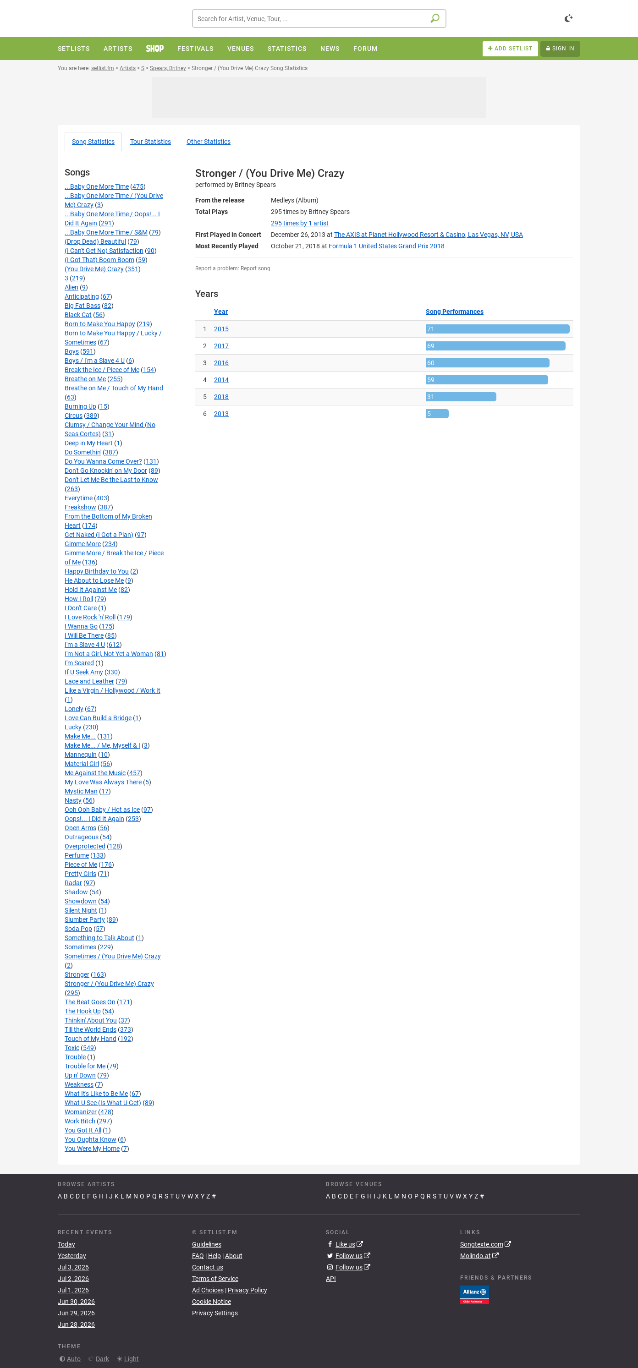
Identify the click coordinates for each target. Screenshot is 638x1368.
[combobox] (319, 18)
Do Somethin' (83, 452)
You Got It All (83, 1130)
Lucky (73, 727)
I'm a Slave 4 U (85, 644)
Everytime (79, 498)
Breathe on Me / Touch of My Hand (114, 388)
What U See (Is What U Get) (103, 1102)
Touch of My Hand (90, 1038)
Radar (73, 882)
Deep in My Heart (89, 443)
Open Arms (80, 828)
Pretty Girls (80, 873)
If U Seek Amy (84, 672)
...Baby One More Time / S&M (106, 232)
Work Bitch (80, 1121)
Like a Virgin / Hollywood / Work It (112, 690)
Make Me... (80, 736)
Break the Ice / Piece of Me (102, 369)
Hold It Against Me (91, 589)
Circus (73, 415)
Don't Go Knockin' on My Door (106, 470)
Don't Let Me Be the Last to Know (111, 479)
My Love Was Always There (103, 782)
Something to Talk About (99, 937)
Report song (255, 268)
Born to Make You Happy (100, 324)
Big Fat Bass (82, 305)
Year (221, 311)
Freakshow (80, 507)
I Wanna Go (81, 626)
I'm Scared (79, 663)
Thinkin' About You (91, 1020)
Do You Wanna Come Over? (103, 461)
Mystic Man (81, 791)
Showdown (81, 901)
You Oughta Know (90, 1139)
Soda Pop (78, 928)
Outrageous (82, 837)
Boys (72, 351)
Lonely (74, 708)
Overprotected (85, 846)
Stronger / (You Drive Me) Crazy (109, 983)
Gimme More (83, 543)
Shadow (76, 892)
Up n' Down (80, 1075)
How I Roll (79, 598)
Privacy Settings (215, 1313)
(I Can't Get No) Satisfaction (104, 250)
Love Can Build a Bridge (98, 718)
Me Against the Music (95, 773)
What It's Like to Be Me (96, 1093)
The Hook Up (83, 1011)
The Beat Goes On (90, 1002)
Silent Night (81, 910)
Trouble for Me (85, 1066)
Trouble (75, 1057)
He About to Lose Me (94, 580)
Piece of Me (81, 864)
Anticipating (82, 296)
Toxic (72, 1047)
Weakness (79, 1084)
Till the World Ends (90, 1029)
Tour (150, 141)
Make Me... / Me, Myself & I (102, 745)
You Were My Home (92, 1148)
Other (209, 141)
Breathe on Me (85, 379)
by (300, 223)
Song (93, 141)
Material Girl (82, 763)
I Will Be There (84, 635)
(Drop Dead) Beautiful (95, 241)
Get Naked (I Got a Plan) (99, 534)
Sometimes (80, 947)
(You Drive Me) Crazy (94, 269)
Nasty (73, 800)
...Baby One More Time (97, 186)
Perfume (77, 855)
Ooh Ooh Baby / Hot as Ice (102, 809)
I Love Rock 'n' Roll (90, 617)
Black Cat (78, 314)
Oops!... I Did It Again (94, 818)
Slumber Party (85, 919)
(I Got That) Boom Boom (99, 259)
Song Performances (455, 311)
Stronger (77, 974)
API (331, 1278)
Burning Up (80, 406)
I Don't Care (81, 608)
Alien (71, 287)
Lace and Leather (89, 681)
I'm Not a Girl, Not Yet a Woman (109, 653)
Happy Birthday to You (97, 571)
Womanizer (81, 1112)
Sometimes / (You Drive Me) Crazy (113, 956)
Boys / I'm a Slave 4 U (95, 360)
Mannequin (81, 754)
